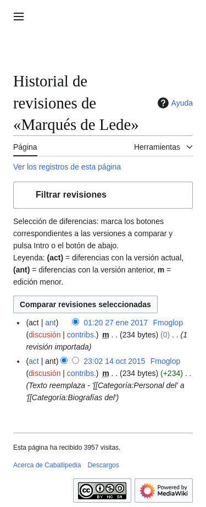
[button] (103, 195)
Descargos (103, 465)
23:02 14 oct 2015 (114, 361)
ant (50, 322)
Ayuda (174, 102)
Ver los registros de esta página (67, 166)
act (34, 361)
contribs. (81, 334)
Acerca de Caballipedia (47, 465)
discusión (44, 334)
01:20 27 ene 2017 (115, 322)
